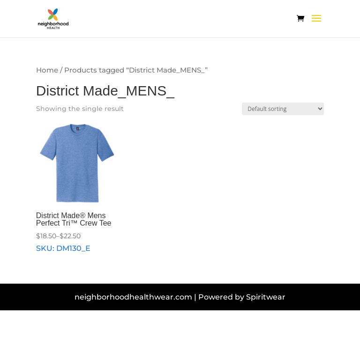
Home (47, 70)
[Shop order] (283, 109)
